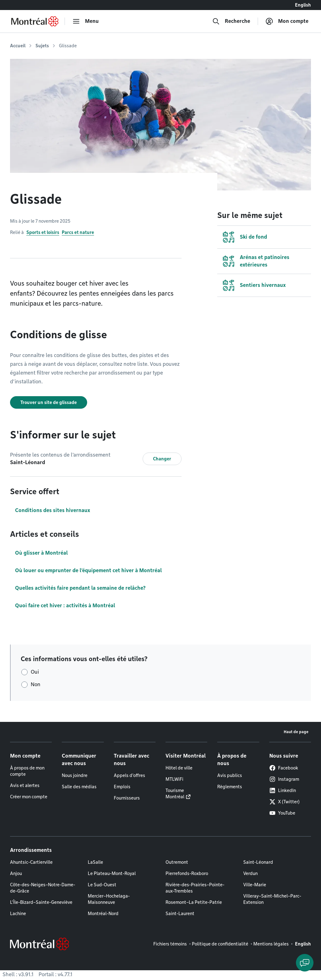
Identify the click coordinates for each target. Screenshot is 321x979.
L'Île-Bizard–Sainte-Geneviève (41, 902)
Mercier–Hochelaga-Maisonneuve (109, 899)
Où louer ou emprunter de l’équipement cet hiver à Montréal (88, 570)
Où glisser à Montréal (41, 553)
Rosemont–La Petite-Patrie (194, 902)
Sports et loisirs (42, 232)
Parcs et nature (78, 232)
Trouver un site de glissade (48, 402)
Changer (162, 458)
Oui (35, 672)
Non (35, 684)
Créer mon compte (28, 796)
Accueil (17, 45)
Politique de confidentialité (220, 943)
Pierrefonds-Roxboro (187, 873)
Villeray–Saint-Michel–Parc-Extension (272, 899)
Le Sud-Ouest (102, 884)
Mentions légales (271, 943)
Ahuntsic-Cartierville (31, 862)
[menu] (85, 21)
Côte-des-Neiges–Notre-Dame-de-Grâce (42, 888)
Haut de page (296, 731)
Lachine (18, 913)
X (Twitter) (284, 802)
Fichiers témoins (170, 943)
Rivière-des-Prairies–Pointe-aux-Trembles (195, 888)
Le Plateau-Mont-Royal (112, 873)
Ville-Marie (254, 884)
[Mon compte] (287, 21)
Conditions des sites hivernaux (52, 510)
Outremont (177, 862)
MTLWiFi (174, 779)
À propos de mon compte (27, 771)
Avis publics (229, 775)
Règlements (229, 786)
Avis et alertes (24, 785)
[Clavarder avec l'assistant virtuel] (304, 962)
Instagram (284, 779)
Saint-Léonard (258, 862)
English (303, 5)
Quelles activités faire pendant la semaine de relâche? (80, 588)
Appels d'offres (129, 775)
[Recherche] (231, 21)
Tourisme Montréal (175, 793)
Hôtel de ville (179, 767)
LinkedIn (282, 790)
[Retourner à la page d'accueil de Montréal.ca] (35, 21)
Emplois (122, 786)
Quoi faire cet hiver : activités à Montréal (65, 606)
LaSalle (95, 862)
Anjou (16, 873)
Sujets (42, 45)
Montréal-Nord (103, 913)
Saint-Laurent (180, 913)
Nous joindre (74, 775)
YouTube (282, 813)
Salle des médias (79, 786)
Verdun (250, 873)
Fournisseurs (127, 797)
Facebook (283, 768)
